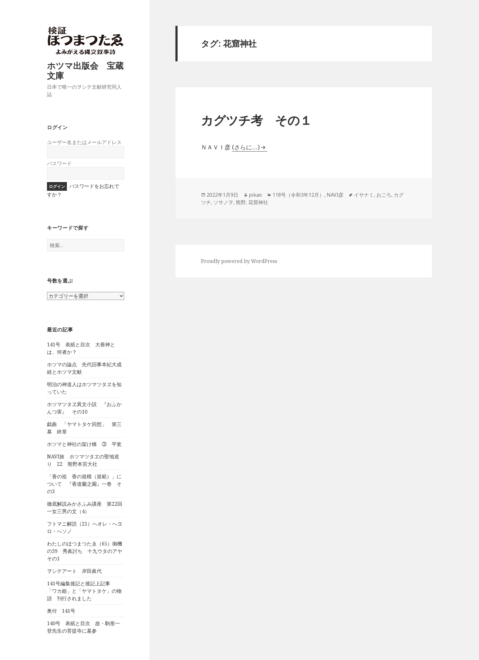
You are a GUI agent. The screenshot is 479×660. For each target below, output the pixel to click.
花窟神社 (258, 202)
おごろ (383, 194)
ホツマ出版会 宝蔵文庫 (85, 70)
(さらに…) (246, 147)
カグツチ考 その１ (256, 120)
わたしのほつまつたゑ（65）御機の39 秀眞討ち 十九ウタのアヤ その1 (87, 551)
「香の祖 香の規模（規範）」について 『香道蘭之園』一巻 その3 (84, 484)
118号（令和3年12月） (298, 194)
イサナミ (364, 194)
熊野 (241, 202)
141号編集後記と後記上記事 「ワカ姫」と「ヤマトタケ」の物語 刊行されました (84, 591)
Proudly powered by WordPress (239, 261)
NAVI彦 (335, 194)
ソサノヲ (223, 202)
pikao (255, 194)
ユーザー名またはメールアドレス (84, 142)
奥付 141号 (61, 610)
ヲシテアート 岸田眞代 (74, 571)
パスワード (59, 163)
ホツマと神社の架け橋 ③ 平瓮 (84, 444)
